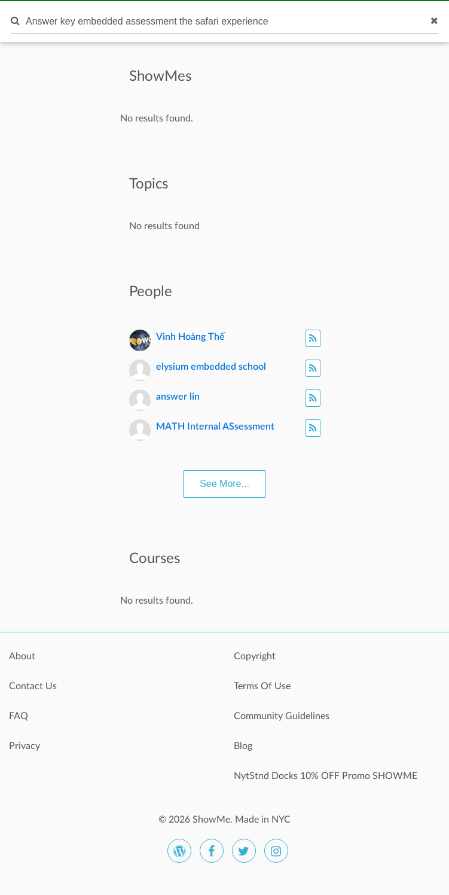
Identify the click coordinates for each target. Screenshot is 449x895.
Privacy (24, 746)
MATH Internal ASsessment (215, 426)
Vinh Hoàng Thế (190, 337)
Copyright (255, 656)
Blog (243, 746)
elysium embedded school (211, 367)
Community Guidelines (281, 716)
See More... (224, 484)
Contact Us (33, 686)
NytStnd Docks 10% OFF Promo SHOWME (325, 776)
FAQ (18, 716)
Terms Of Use (262, 686)
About (22, 656)
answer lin (178, 396)
